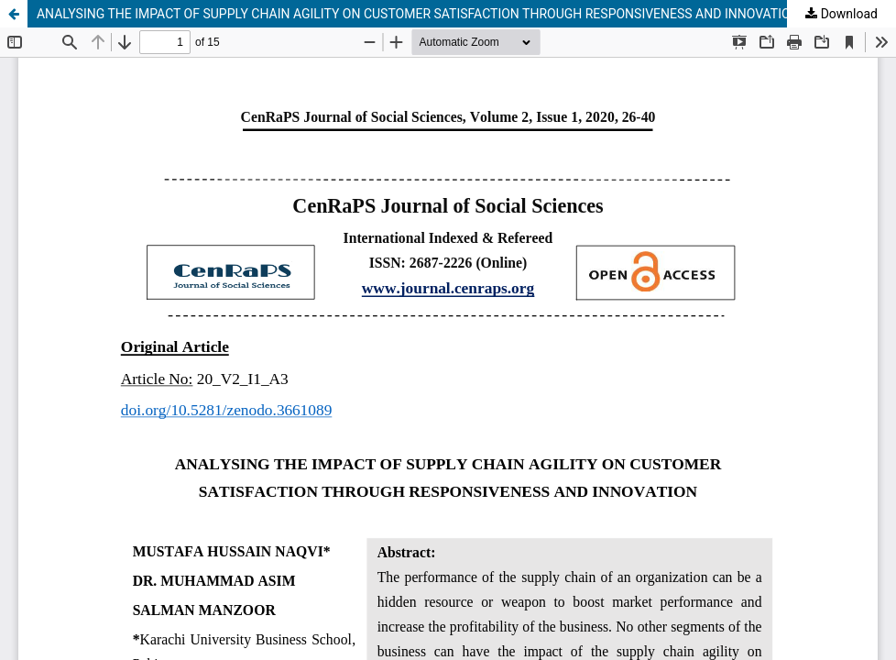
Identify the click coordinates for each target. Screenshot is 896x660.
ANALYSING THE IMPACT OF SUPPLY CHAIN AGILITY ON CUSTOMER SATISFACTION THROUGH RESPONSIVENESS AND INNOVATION (418, 13)
